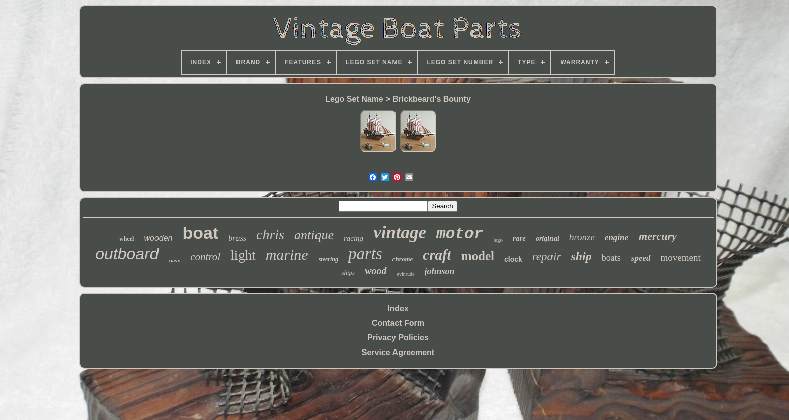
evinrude (406, 274)
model (477, 256)
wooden (158, 238)
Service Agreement (398, 352)
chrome (402, 259)
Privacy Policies (398, 337)
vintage (399, 232)
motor (459, 234)
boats (611, 258)
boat (200, 232)
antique (314, 235)
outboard (127, 254)
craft (437, 255)
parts (365, 254)
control (205, 257)
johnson (440, 271)
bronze (582, 237)
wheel (126, 238)
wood (375, 270)
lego (498, 240)
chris (270, 234)
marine (287, 254)
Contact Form (398, 323)
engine (616, 237)
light (243, 255)
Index (398, 308)
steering (328, 259)
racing (353, 238)
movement (681, 257)
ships (348, 272)
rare (519, 238)
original (547, 238)
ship (581, 256)
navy (175, 260)
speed (641, 258)
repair (546, 256)
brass (237, 238)
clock (513, 259)
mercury (658, 236)
